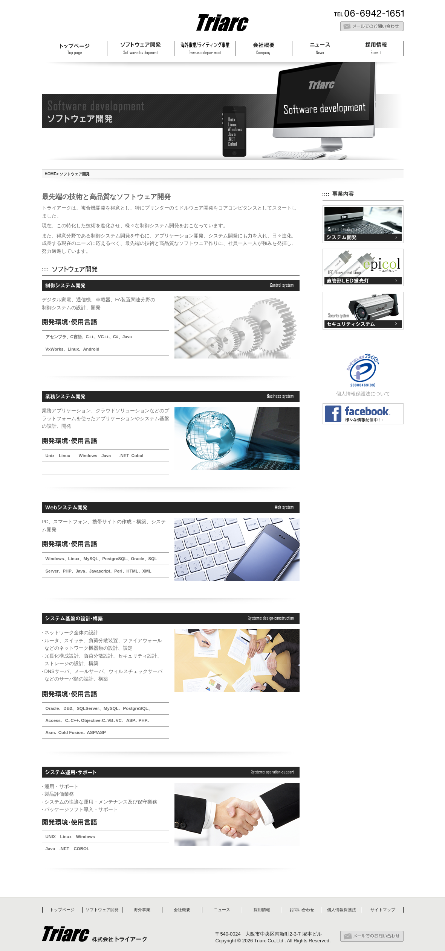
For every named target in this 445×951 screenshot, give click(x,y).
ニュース (222, 909)
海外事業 (142, 909)
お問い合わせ (301, 909)
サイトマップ (382, 909)
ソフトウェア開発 (102, 909)
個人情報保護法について (363, 394)
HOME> (52, 174)
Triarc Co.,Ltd (268, 940)
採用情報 (262, 909)
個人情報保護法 (341, 909)
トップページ (62, 909)
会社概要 (182, 909)
